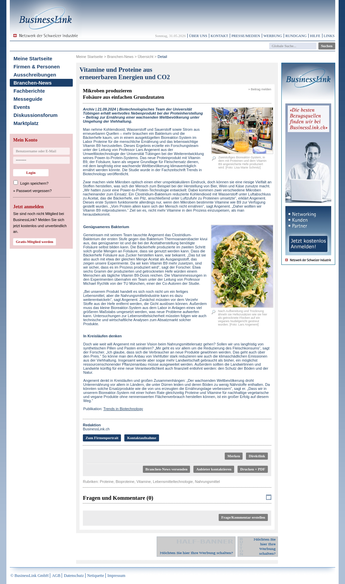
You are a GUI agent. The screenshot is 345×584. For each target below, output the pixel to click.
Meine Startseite (32, 58)
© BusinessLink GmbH (29, 575)
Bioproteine (125, 482)
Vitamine (143, 482)
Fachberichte (29, 91)
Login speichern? (34, 183)
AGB (56, 575)
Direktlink (257, 456)
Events (21, 107)
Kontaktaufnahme (141, 438)
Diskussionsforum (35, 115)
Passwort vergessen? (34, 191)
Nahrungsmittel (207, 482)
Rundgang (296, 36)
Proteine (107, 482)
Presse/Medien (245, 36)
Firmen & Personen (36, 66)
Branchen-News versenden (167, 469)
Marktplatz (25, 123)
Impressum (116, 575)
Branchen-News (32, 83)
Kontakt (219, 36)
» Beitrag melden (259, 89)
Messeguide (27, 99)
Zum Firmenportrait (102, 438)
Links (329, 36)
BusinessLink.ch (96, 427)
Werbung (272, 36)
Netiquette (95, 575)
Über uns (198, 36)
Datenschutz (74, 575)
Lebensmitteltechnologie (173, 482)
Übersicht (145, 57)
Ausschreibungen (34, 75)
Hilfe (315, 36)
